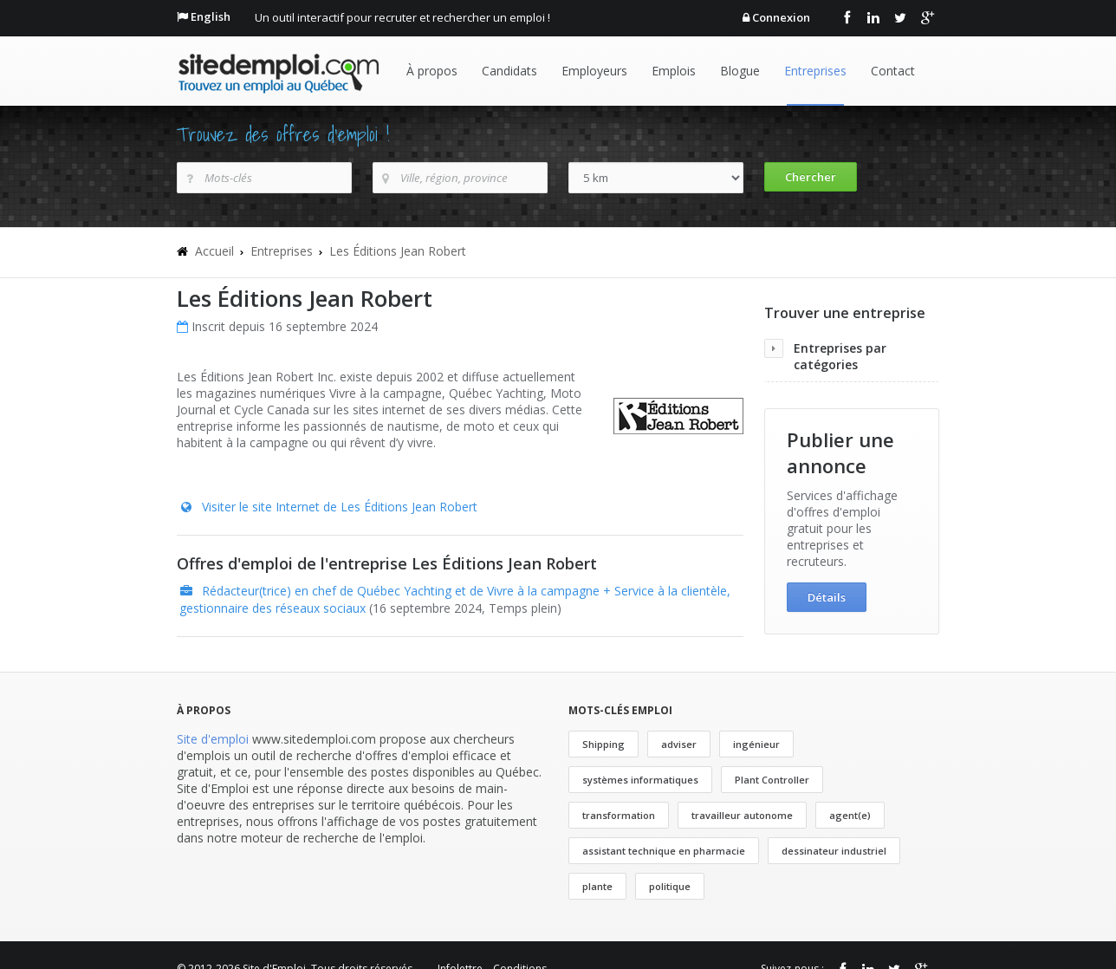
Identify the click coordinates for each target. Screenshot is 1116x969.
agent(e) (850, 815)
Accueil (214, 251)
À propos (431, 70)
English (210, 16)
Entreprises (815, 70)
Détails (827, 597)
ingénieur (756, 744)
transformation (618, 815)
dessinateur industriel (834, 850)
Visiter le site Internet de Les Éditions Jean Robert (339, 506)
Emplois (674, 70)
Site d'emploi (213, 739)
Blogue (740, 70)
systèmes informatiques (640, 779)
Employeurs (594, 70)
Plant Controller (772, 779)
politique (670, 886)
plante (597, 886)
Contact (893, 70)
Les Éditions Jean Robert (397, 251)
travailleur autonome (742, 815)
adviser (679, 744)
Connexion (781, 17)
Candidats (509, 70)
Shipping (603, 744)
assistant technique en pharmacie (663, 850)
